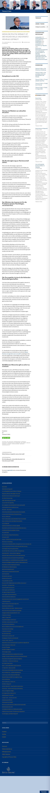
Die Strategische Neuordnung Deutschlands (10, 548)
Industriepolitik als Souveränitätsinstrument (10, 507)
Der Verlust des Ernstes (6, 633)
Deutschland (38, 48)
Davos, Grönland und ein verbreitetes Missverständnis (12, 521)
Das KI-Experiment (5, 573)
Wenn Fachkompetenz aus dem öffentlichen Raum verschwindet (14, 518)
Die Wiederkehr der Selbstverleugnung (9, 566)
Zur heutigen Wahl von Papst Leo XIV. (9, 693)
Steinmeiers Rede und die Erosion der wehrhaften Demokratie (13, 555)
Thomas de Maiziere (15, 443)
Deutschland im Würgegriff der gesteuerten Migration (12, 658)
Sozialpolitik (38, 44)
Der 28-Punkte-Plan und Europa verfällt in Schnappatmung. (13, 550)
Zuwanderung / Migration (41, 45)
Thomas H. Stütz (6, 11)
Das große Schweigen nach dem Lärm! (9, 619)
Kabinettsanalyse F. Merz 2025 (7, 695)
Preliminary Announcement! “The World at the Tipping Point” (13, 711)
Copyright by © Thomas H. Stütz (9, 757)
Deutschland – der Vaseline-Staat (8, 585)
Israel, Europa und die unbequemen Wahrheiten (11, 674)
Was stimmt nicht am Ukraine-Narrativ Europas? (11, 495)
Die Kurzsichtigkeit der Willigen (8, 690)
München (28, 442)
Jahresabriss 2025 (5, 537)
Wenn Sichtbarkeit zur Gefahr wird (8, 681)
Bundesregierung (17, 441)
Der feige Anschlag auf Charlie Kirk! (8, 592)
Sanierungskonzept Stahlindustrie (8, 589)
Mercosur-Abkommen (6, 516)
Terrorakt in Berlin (5, 532)
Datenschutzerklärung (7, 749)
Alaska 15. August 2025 (6, 617)
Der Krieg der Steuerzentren (7, 663)
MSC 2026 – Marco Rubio (7, 509)
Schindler (9, 443)
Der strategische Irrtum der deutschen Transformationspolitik (13, 505)
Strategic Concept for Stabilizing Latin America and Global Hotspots (14, 656)
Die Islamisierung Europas (7, 576)
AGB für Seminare (6, 754)
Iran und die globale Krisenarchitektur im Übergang (40, 52)
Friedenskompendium (6, 601)
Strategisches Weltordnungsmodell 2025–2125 (11, 612)
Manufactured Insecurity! (7, 578)
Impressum (4, 746)
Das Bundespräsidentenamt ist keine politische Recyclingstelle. (13, 511)
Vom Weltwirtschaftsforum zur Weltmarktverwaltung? (12, 709)
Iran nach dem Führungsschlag (8, 502)
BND (7, 441)
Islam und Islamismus (6, 679)
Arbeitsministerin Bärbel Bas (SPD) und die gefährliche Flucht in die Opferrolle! (16, 544)
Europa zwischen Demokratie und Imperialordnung (11, 514)
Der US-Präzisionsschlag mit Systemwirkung (10, 534)
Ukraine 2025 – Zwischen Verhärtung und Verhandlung (12, 688)
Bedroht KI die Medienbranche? (8, 569)
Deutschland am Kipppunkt (41, 49)
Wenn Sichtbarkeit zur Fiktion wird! (8, 645)
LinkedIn (4, 736)
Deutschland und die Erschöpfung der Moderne (11, 564)
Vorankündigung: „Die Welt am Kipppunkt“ (10, 713)
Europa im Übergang (6, 647)
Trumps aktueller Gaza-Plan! (7, 580)
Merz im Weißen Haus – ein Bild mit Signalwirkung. (11, 672)
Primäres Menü (48, 11)
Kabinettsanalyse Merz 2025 (7, 706)
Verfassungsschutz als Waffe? (7, 702)
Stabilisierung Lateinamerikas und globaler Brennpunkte (12, 654)
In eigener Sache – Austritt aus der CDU (9, 697)
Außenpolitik (38, 37)
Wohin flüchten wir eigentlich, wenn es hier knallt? (16, 453)
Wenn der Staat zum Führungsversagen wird (10, 603)
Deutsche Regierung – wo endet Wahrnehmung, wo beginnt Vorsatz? (14, 560)
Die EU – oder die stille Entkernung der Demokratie (11, 665)
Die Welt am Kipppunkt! (6, 683)
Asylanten (4, 441)
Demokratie (23, 441)
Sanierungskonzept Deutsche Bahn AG (9, 594)
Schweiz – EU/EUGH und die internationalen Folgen (11, 539)
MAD (21, 442)
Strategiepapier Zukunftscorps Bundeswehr (10, 638)
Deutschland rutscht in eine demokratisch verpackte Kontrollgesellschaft (15, 642)
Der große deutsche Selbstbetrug (8, 624)
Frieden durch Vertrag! (6, 615)
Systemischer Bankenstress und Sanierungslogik (11, 525)
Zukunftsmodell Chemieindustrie (8, 587)
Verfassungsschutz (6, 444)
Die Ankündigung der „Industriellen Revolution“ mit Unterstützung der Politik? (16, 459)
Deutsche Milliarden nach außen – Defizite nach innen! (12, 608)
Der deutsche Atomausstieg (7, 498)
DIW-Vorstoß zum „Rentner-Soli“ (8, 635)
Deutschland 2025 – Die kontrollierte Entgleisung (11, 553)
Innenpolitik (20, 31)
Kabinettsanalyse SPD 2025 (7, 700)
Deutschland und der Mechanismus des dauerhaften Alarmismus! (14, 528)
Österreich (4, 443)
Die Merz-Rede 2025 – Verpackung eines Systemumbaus (12, 686)
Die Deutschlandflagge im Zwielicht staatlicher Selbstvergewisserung (14, 562)
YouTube (4, 734)
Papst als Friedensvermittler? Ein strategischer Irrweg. (12, 677)
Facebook (4, 731)
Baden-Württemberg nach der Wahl (8, 500)
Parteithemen (26, 31)
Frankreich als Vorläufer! (6, 631)
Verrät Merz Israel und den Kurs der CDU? (10, 622)
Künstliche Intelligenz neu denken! (8, 649)
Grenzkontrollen (11, 442)
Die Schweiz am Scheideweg (7, 541)
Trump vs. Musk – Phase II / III (7, 640)
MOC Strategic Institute (6, 651)
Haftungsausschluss (6, 751)
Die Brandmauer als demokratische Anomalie (10, 571)
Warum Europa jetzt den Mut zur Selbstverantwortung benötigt (13, 704)
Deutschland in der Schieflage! (7, 628)
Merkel (24, 442)
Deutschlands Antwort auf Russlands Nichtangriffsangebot (13, 557)
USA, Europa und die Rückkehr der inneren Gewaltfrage (12, 670)
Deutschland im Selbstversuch (7, 605)
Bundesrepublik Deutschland (9, 31)
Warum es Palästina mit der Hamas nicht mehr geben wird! (13, 626)
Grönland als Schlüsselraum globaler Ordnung (10, 530)
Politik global (38, 42)
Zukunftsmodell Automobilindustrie (8, 596)
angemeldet (10, 470)
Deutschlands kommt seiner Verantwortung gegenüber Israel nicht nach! (15, 599)
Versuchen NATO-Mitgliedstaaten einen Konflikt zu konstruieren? (14, 583)
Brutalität (11, 441)
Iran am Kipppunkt (5, 523)
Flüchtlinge (4, 442)
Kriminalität (17, 442)
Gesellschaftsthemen (40, 38)
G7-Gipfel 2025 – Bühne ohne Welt (8, 667)
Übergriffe (22, 443)
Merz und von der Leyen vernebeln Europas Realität (11, 610)
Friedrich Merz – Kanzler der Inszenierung (10, 661)
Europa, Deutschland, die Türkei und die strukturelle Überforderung (14, 546)
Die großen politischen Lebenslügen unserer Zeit (11, 493)
